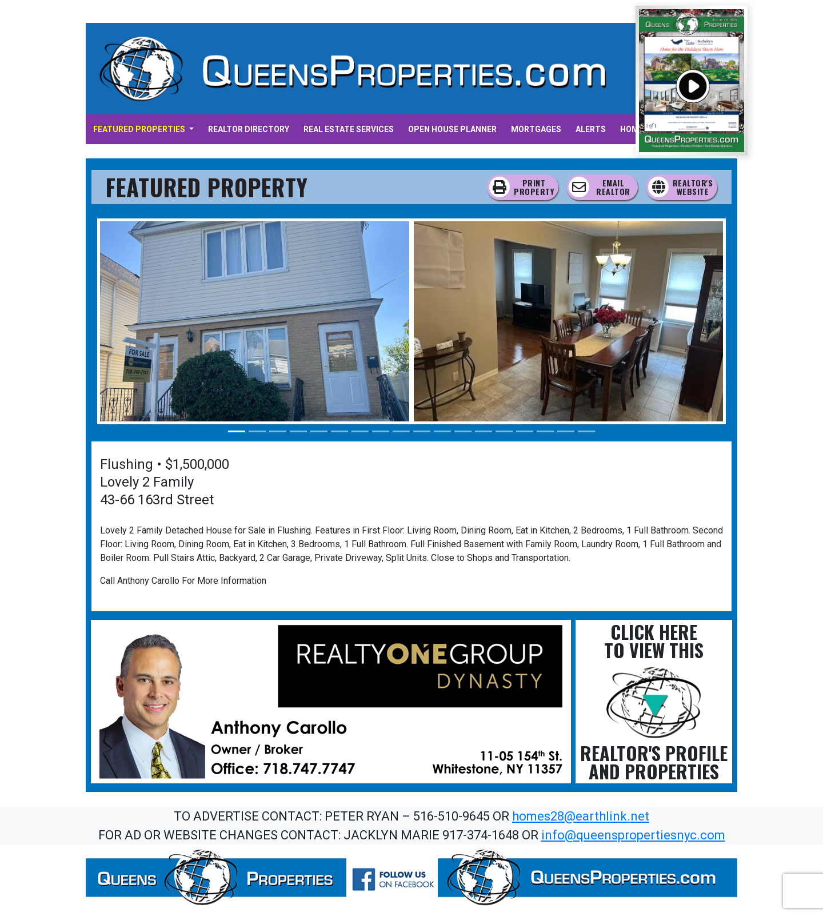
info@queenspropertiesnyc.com (633, 835)
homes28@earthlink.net (580, 816)
